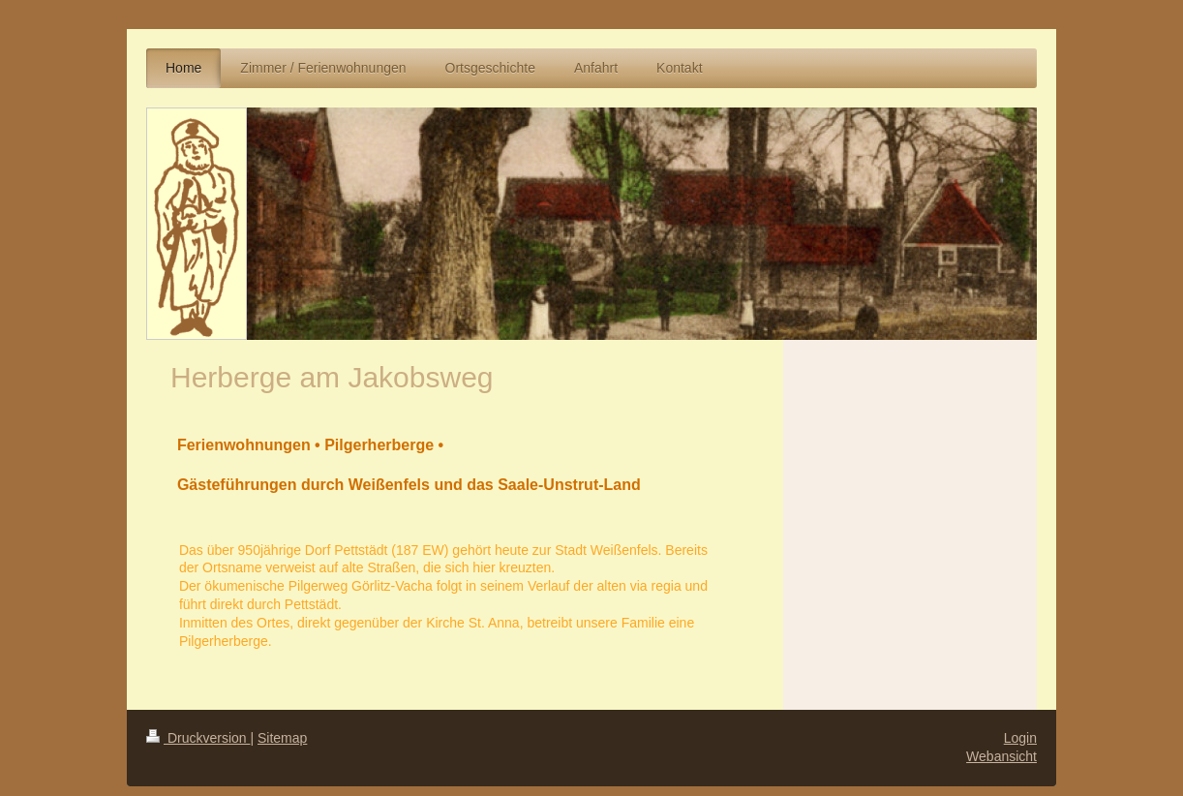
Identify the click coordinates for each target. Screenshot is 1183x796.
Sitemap (282, 738)
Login (1020, 738)
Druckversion (198, 738)
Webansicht (1001, 756)
